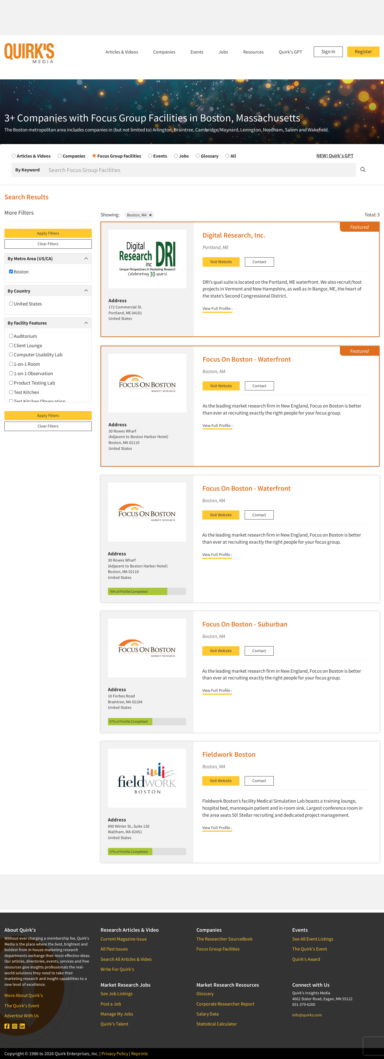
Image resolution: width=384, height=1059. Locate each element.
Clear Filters (48, 243)
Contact (259, 261)
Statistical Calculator (216, 1024)
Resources (253, 52)
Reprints (139, 1053)
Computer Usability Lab (35, 354)
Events (197, 52)
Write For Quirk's (117, 969)
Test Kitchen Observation (37, 401)
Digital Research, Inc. (234, 235)
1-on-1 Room (24, 364)
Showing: (110, 214)
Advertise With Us (21, 1015)
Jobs (223, 52)
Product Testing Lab (32, 383)
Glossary (204, 993)
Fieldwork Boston (229, 754)
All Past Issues (114, 949)
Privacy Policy (114, 1053)
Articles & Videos (122, 52)
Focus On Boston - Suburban (244, 624)
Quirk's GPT (290, 52)
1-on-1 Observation (31, 373)
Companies (164, 52)
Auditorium (23, 336)
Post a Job (111, 1004)
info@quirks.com (307, 1015)
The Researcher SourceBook (224, 939)
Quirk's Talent (114, 1024)
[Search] (202, 170)
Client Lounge (25, 345)
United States (25, 303)
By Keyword (27, 170)
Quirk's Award (306, 959)
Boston (19, 271)
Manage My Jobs (117, 1014)
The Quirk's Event (21, 1005)
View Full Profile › (218, 308)
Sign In (328, 51)
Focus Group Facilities (218, 949)
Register (363, 51)
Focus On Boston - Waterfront (247, 359)
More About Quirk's (23, 995)
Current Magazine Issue (124, 939)
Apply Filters (48, 233)
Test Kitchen (24, 392)
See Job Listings (117, 993)
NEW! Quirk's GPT (334, 155)
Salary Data (207, 1014)
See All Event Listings (312, 939)
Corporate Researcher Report (225, 1004)
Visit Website (221, 261)
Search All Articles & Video (126, 959)
